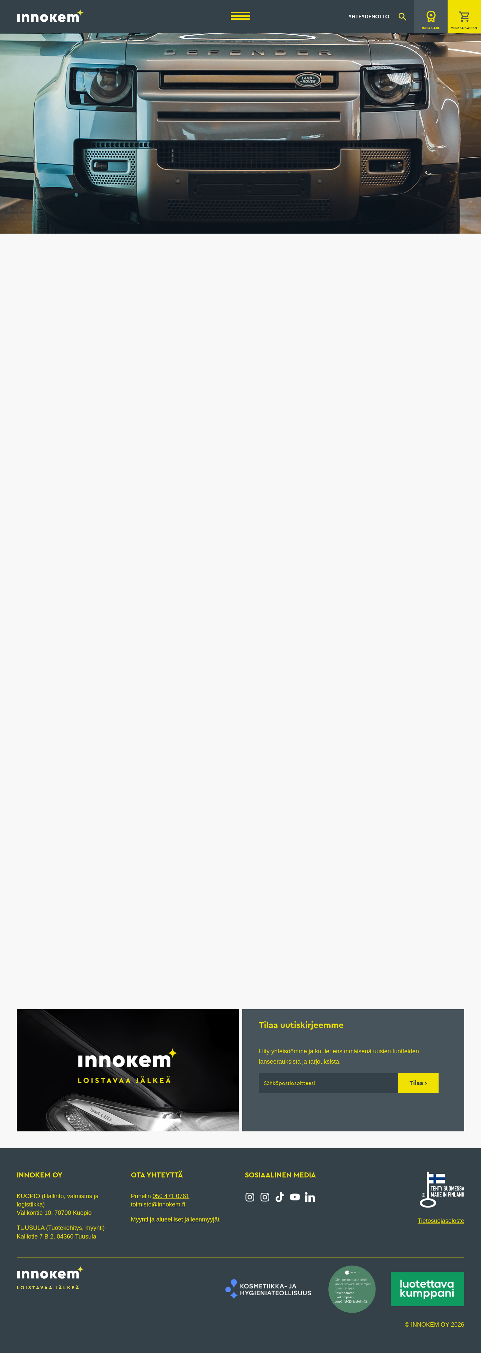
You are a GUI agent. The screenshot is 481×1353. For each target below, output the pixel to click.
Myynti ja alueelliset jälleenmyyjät (175, 1219)
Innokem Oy (50, 15)
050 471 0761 (171, 1196)
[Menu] (240, 16)
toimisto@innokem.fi (158, 1204)
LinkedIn (310, 1197)
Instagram (250, 1197)
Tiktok (280, 1197)
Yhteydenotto (368, 16)
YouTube (295, 1197)
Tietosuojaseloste (441, 1220)
